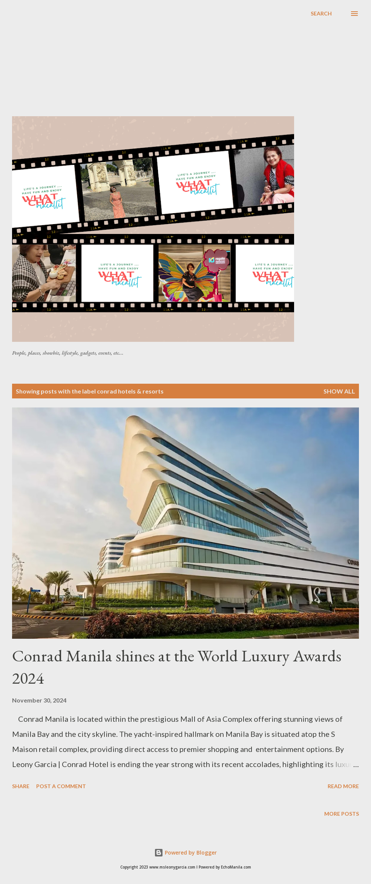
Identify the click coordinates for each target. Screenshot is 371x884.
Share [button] (20, 786)
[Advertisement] (191, 62)
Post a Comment (61, 786)
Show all (339, 391)
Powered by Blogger (185, 852)
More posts (341, 813)
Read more (343, 786)
